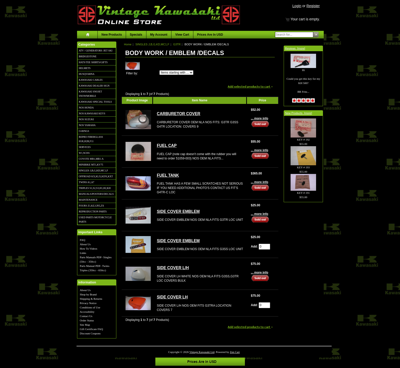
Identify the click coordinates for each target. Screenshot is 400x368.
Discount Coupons (90, 333)
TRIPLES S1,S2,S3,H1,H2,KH (95, 188)
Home (127, 44)
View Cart (182, 34)
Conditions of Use (90, 307)
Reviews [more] (295, 48)
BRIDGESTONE (87, 56)
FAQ (82, 239)
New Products (112, 34)
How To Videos (88, 248)
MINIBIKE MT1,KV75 (91, 164)
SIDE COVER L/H (173, 268)
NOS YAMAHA (87, 125)
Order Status (87, 320)
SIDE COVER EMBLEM (178, 211)
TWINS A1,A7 (86, 182)
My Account (159, 34)
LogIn (296, 6)
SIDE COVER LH (172, 297)
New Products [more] (298, 113)
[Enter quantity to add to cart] (264, 247)
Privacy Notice (88, 303)
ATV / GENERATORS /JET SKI (95, 50)
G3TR (177, 44)
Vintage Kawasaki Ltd (201, 351)
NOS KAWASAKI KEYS (92, 113)
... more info (259, 118)
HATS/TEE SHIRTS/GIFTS (93, 62)
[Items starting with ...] (176, 72)
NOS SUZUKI (86, 119)
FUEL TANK (168, 175)
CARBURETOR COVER (178, 114)
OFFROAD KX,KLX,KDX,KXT (96, 176)
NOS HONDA (86, 107)
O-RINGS (84, 131)
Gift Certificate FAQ (91, 329)
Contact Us (86, 316)
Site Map (85, 324)
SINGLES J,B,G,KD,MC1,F (93, 170)
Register (313, 6)
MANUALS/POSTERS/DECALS (96, 194)
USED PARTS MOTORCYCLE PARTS (95, 219)
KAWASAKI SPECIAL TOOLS (95, 101)
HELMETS (85, 68)
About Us (85, 244)
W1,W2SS (84, 153)
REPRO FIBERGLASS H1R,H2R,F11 (91, 139)
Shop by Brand (88, 294)
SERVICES (85, 147)
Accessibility (87, 311)
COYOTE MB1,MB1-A (91, 158)
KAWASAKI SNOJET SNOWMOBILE (90, 93)
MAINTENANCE (88, 199)
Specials (136, 34)
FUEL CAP (167, 145)
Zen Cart (235, 351)
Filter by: (132, 73)
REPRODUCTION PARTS (93, 211)
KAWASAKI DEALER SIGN (94, 85)
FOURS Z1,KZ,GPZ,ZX (91, 205)
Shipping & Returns (91, 298)
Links (83, 252)
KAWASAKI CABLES (91, 79)
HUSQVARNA (87, 74)
